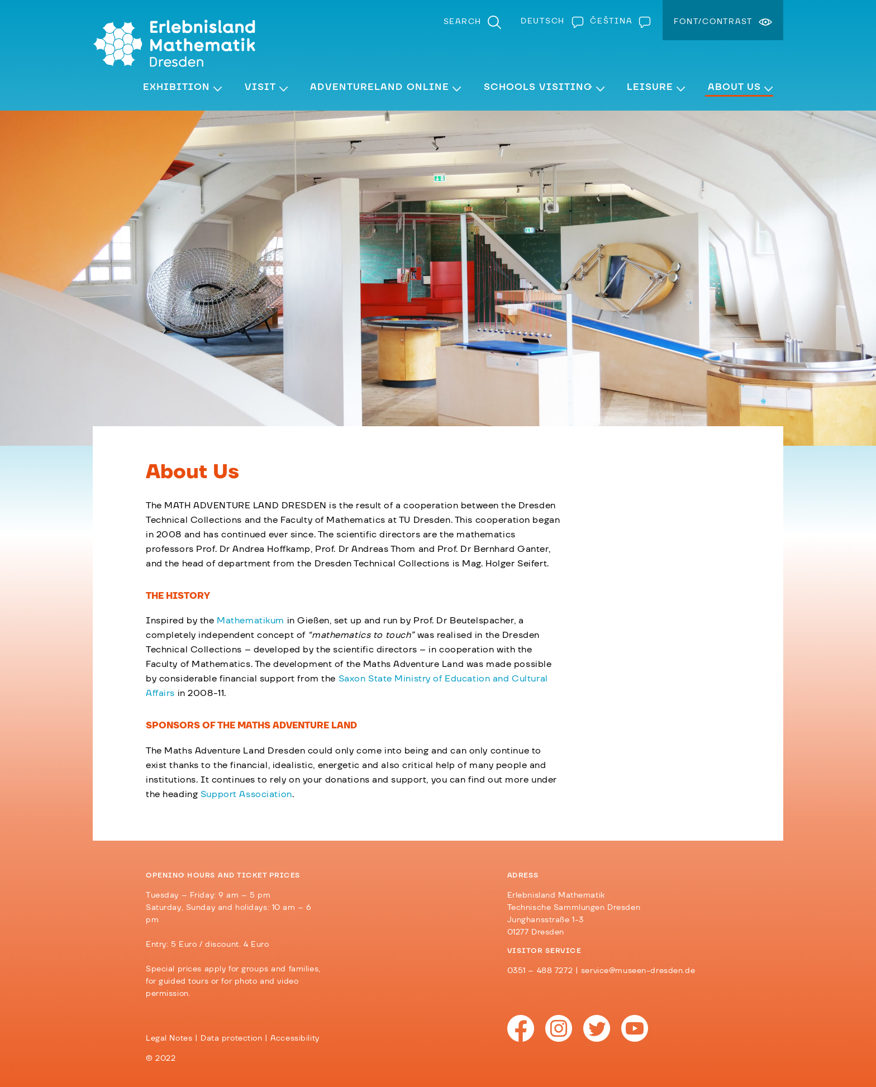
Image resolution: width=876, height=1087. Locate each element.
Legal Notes (169, 1038)
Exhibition (176, 87)
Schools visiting (538, 87)
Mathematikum (250, 620)
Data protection (232, 1038)
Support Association (246, 794)
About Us (734, 87)
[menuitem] (549, 21)
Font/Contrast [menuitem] (713, 22)
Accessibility (294, 1038)
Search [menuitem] (463, 22)
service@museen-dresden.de (638, 971)
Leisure (650, 87)
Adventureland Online (379, 87)
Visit (260, 87)
